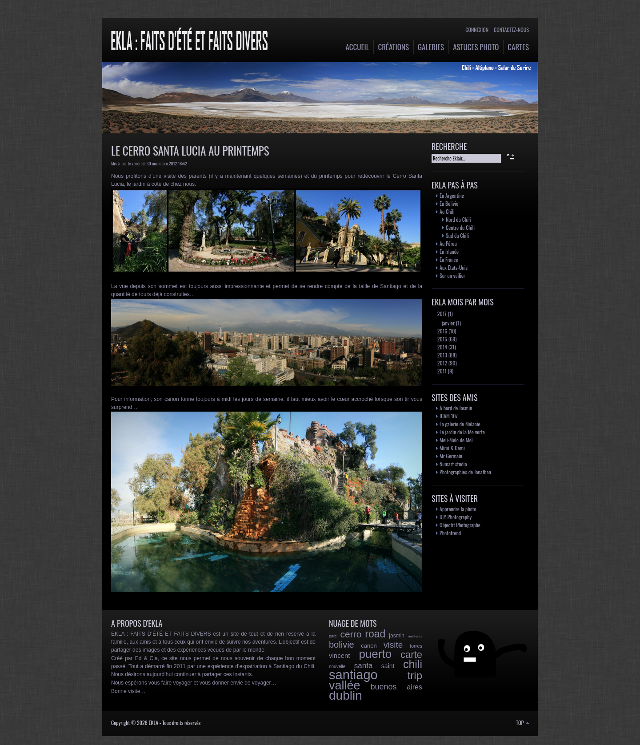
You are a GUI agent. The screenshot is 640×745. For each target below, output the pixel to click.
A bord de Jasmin (456, 408)
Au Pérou (448, 243)
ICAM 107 (449, 416)
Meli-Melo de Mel (456, 440)
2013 (441, 355)
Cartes (518, 46)
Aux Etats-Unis (454, 267)
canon (368, 645)
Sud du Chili (457, 235)
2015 (441, 339)
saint (388, 665)
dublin (345, 695)
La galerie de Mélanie (460, 424)
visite (393, 644)
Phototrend (450, 533)
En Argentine (452, 195)
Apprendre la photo (458, 509)
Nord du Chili (458, 219)
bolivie (341, 644)
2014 (441, 347)
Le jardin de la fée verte (462, 432)
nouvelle (337, 666)
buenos (383, 686)
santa (363, 665)
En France (449, 259)
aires (414, 687)
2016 (441, 331)
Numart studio (453, 464)
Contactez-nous (511, 29)
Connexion (476, 29)
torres (416, 646)
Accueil (357, 46)
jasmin (396, 636)
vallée (344, 685)
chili (412, 664)
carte (411, 654)
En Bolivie (449, 203)
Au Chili (447, 211)
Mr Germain (451, 456)
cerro (350, 634)
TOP (522, 722)
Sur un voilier (452, 275)
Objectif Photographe (460, 525)
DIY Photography (456, 517)
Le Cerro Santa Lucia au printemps (190, 150)
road (375, 634)
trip (415, 675)
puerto (375, 654)
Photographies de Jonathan (465, 472)
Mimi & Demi (452, 448)
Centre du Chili (460, 227)
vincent (339, 655)
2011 (441, 371)
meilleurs (415, 636)
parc (333, 636)
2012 (441, 363)
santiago (353, 675)
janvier (447, 323)
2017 (441, 313)
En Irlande (449, 251)
